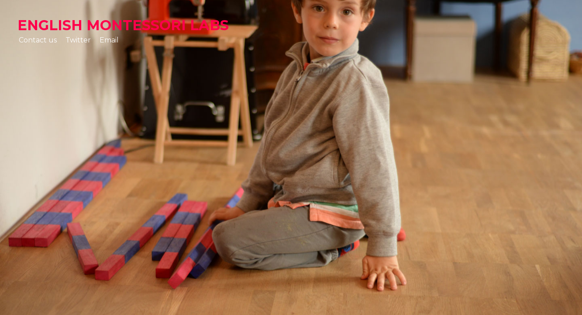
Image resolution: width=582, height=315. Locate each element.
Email (109, 40)
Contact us (38, 40)
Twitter (78, 40)
